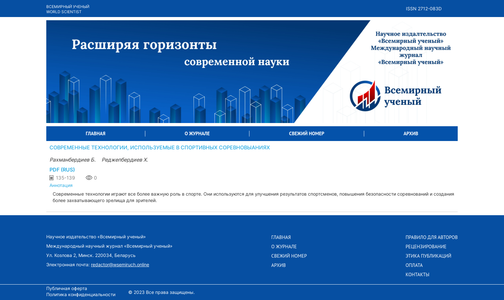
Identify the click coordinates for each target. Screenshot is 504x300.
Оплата (414, 265)
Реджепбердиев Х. (125, 159)
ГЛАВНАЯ (95, 134)
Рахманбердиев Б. (73, 159)
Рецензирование (426, 247)
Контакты (417, 275)
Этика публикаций (428, 256)
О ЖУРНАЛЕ (197, 134)
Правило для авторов (432, 237)
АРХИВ (411, 134)
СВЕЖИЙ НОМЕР (306, 134)
